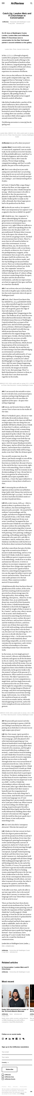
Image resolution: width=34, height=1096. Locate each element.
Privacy (22, 1093)
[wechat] (23, 1038)
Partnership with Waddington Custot (20, 22)
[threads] (20, 1038)
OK (31, 1091)
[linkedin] (9, 1038)
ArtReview (5, 22)
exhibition (10, 55)
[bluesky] (13, 1038)
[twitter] (6, 1038)
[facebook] (16, 1038)
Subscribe (9, 1069)
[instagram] (3, 1038)
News (11, 1014)
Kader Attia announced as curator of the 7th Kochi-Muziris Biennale (15, 1010)
